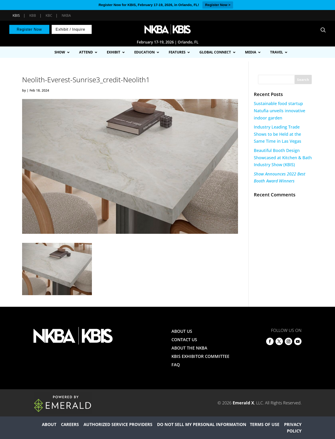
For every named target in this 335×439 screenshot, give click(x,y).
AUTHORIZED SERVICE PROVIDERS (118, 424)
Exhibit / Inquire (70, 29)
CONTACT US (184, 339)
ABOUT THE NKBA (189, 348)
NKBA (66, 15)
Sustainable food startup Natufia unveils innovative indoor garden (279, 110)
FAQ (175, 364)
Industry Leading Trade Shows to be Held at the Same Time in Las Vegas (277, 134)
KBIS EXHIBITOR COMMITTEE (200, 356)
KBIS (16, 15)
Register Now (29, 29)
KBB (32, 15)
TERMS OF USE (264, 424)
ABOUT (49, 424)
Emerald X (243, 403)
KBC (49, 15)
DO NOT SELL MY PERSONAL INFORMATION (201, 424)
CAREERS (70, 424)
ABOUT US (181, 331)
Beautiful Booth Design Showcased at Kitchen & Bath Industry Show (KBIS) (283, 157)
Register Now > (218, 5)
